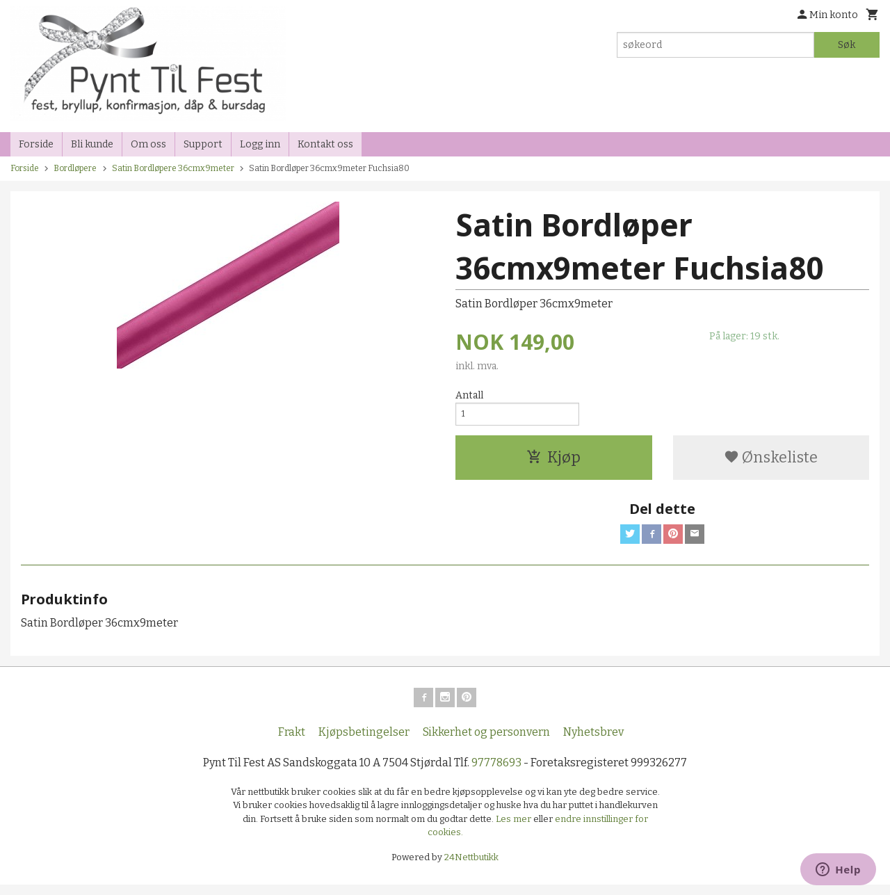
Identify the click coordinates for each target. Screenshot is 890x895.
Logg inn (260, 144)
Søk (846, 45)
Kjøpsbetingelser (364, 741)
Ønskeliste (771, 461)
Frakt (291, 741)
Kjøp (553, 461)
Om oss (148, 144)
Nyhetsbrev (593, 741)
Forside (36, 144)
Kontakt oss (325, 144)
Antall (469, 395)
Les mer (514, 828)
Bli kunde (92, 144)
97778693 (496, 772)
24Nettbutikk (471, 867)
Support (203, 144)
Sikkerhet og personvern (486, 741)
